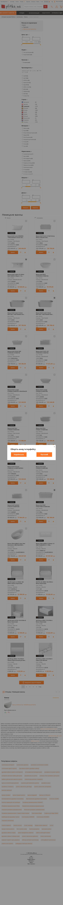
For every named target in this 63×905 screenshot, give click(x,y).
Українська (19, 454)
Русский (44, 454)
